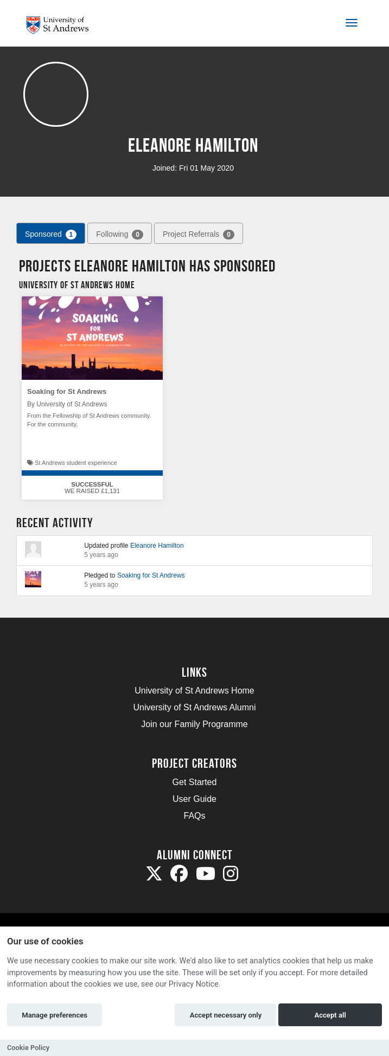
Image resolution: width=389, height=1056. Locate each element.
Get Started (195, 782)
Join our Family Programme (194, 724)
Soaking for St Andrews (66, 391)
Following (119, 234)
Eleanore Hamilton (157, 545)
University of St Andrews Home (194, 690)
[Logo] (61, 25)
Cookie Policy (28, 1048)
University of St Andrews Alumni (194, 707)
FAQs (194, 815)
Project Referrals (198, 234)
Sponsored (50, 234)
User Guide (194, 799)
